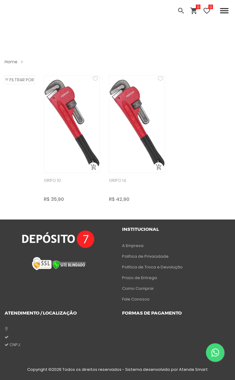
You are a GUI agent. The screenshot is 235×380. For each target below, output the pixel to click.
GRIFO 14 (117, 180)
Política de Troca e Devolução (152, 267)
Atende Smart (193, 369)
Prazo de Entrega (139, 278)
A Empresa (133, 246)
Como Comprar (138, 288)
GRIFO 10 (52, 180)
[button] (20, 79)
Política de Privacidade (145, 256)
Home (14, 62)
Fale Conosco (136, 299)
